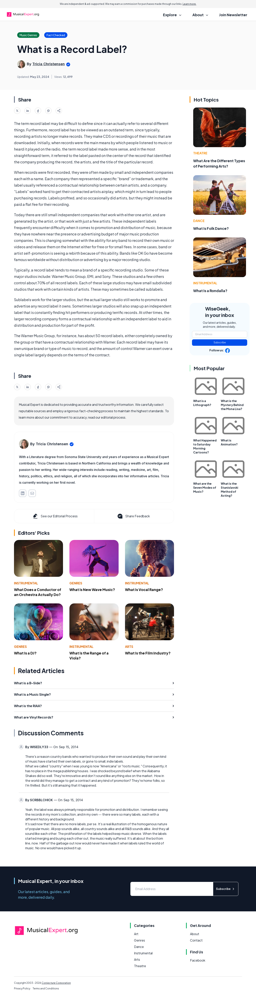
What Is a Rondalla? (210, 290)
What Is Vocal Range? (144, 589)
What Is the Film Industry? (148, 653)
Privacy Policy (22, 988)
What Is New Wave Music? (92, 589)
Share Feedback (133, 516)
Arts (129, 646)
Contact (196, 940)
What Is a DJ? (25, 653)
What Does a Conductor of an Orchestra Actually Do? (37, 592)
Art (136, 934)
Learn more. (189, 3)
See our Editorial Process (55, 516)
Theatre (200, 153)
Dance (199, 221)
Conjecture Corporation (56, 982)
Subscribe (220, 342)
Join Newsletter (233, 14)
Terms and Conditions (46, 988)
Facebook (197, 960)
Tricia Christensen (48, 64)
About (194, 934)
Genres (75, 583)
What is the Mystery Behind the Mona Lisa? (232, 405)
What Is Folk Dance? (211, 228)
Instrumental (26, 583)
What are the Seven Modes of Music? (204, 487)
